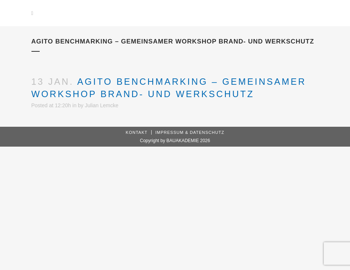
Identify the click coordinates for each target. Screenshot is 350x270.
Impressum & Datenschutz (189, 132)
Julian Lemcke (102, 105)
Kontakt (136, 132)
